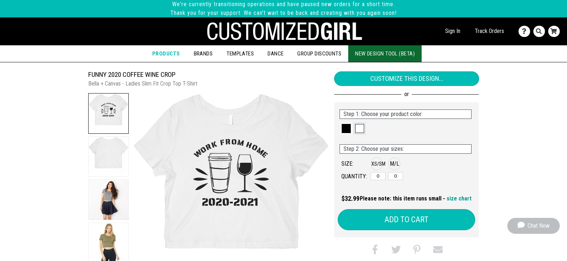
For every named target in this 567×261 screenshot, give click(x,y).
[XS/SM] (378, 176)
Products (166, 53)
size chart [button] (459, 198)
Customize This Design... (406, 78)
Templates (240, 53)
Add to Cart (406, 219)
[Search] (540, 31)
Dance (276, 53)
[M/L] (395, 176)
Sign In (452, 31)
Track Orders (489, 31)
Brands (203, 53)
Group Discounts (319, 53)
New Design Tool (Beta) (385, 53)
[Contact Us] (526, 31)
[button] (108, 113)
